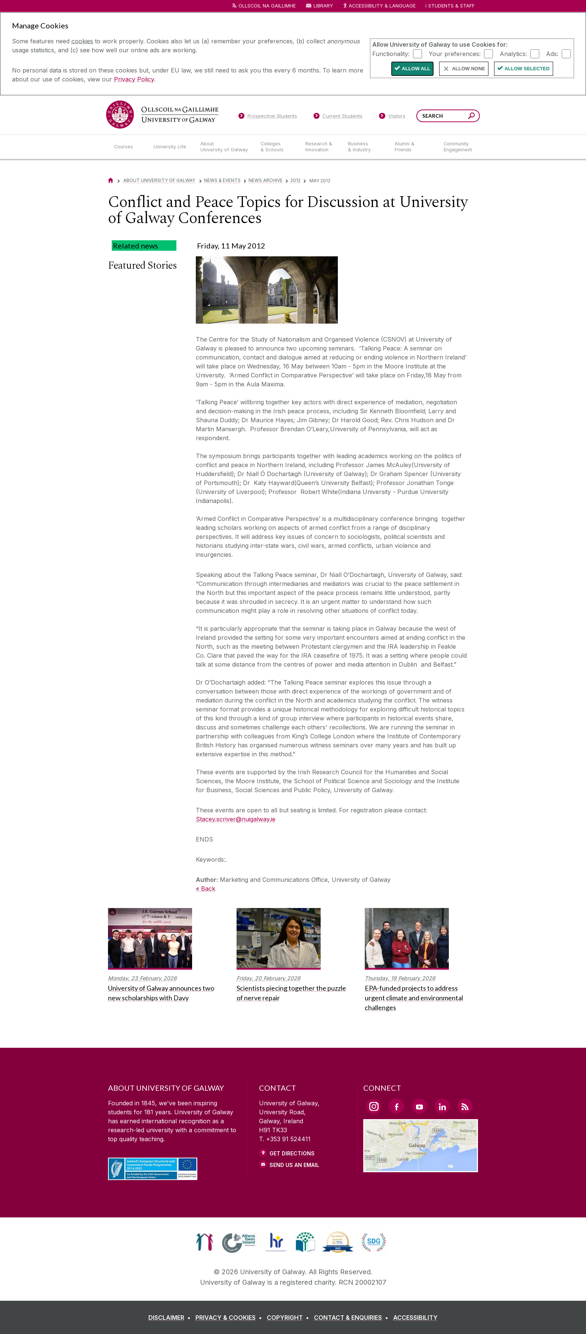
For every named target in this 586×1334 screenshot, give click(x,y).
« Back (205, 888)
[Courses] (128, 147)
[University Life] (171, 147)
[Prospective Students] (267, 117)
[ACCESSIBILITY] (415, 1317)
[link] (204, 1242)
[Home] (110, 180)
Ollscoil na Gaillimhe (267, 6)
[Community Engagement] (458, 147)
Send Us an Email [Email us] (294, 1165)
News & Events (222, 180)
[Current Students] (338, 117)
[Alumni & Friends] (413, 147)
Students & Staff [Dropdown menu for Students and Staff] (451, 6)
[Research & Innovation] (320, 147)
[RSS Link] (464, 1106)
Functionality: (391, 53)
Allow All (416, 68)
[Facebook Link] (396, 1106)
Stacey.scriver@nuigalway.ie (235, 819)
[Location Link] (420, 1167)
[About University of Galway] (224, 147)
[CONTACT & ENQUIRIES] (352, 1317)
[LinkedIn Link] (442, 1106)
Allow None (468, 68)
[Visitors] (392, 117)
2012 (295, 180)
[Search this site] (471, 117)
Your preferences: (455, 53)
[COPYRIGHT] (289, 1317)
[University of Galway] (162, 115)
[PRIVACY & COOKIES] (230, 1317)
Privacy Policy (134, 79)
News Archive (266, 180)
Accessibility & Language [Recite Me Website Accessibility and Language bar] (379, 6)
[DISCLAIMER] (171, 1317)
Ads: (552, 53)
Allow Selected (527, 68)
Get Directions (292, 1153)
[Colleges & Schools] (277, 147)
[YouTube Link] (419, 1106)
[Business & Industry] (365, 147)
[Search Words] (448, 115)
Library (323, 6)
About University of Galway (159, 180)
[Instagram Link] (373, 1106)
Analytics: (513, 53)
